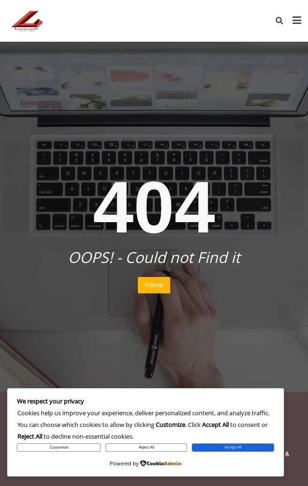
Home (154, 284)
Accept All (233, 447)
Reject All (146, 447)
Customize (59, 447)
